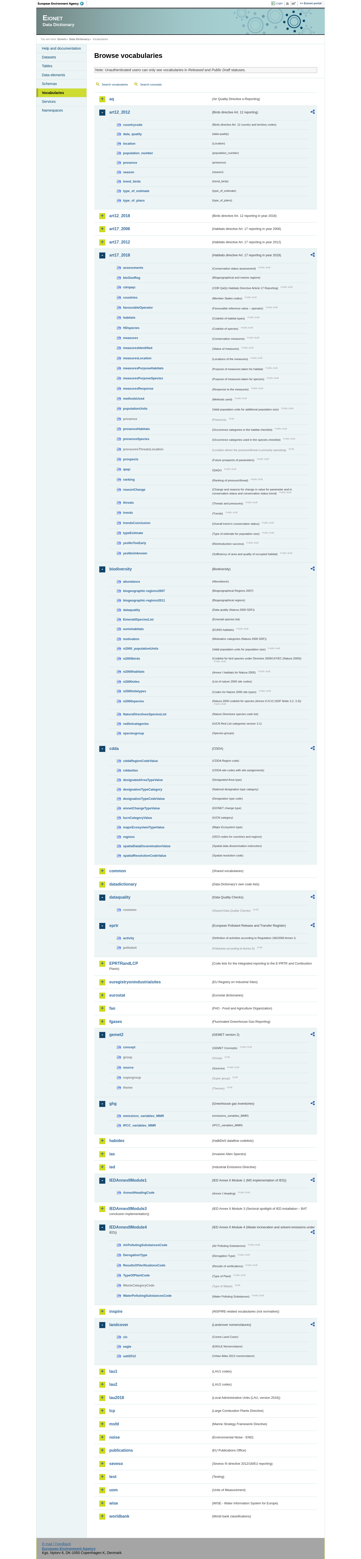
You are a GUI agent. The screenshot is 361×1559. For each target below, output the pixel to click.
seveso (116, 1463)
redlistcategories (136, 724)
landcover (118, 1325)
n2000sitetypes (134, 691)
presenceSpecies (136, 439)
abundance (131, 581)
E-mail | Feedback (56, 1544)
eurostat (117, 995)
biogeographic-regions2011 (144, 600)
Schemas (49, 84)
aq (111, 99)
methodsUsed (133, 398)
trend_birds (132, 181)
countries (130, 297)
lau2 (113, 1384)
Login (279, 3)
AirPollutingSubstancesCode (145, 1245)
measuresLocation (137, 358)
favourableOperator (138, 307)
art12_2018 (119, 216)
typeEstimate (133, 533)
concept (129, 1047)
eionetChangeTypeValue (141, 808)
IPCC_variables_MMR (139, 1125)
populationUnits (135, 408)
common (117, 871)
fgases (115, 1021)
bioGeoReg (131, 278)
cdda (114, 748)
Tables (47, 66)
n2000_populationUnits (140, 648)
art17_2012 (119, 242)
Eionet (61, 39)
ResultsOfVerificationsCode (144, 1265)
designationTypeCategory (142, 789)
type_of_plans (134, 200)
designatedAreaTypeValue (143, 780)
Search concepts (151, 84)
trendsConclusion (136, 523)
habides (116, 1141)
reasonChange (134, 489)
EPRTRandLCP (123, 963)
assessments (133, 268)
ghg (113, 1103)
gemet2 (116, 1034)
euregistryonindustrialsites (135, 982)
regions (129, 837)
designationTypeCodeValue (144, 799)
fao (112, 1008)
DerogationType (135, 1255)
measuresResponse (138, 388)
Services (49, 102)
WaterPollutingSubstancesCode (147, 1295)
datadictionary (123, 884)
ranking (129, 479)
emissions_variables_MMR (143, 1116)
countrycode (132, 125)
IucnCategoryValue (137, 818)
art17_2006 (119, 229)
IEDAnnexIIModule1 (128, 1180)
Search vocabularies (115, 84)
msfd (114, 1424)
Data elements (53, 75)
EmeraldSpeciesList (138, 619)
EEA (62, 3)
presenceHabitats (136, 429)
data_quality (132, 134)
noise (114, 1437)
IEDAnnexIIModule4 (128, 1227)
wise (113, 1503)
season (128, 172)
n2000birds (131, 658)
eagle (127, 1346)
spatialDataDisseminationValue (146, 846)
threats (128, 502)
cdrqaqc (129, 287)
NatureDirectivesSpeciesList (144, 714)
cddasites (130, 770)
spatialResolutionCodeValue (144, 855)
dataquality (131, 610)
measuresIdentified (137, 348)
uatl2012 (129, 1356)
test (112, 1477)
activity (128, 938)
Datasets (49, 57)
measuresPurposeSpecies (143, 378)
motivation (131, 639)
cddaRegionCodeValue (140, 761)
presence (130, 162)
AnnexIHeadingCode (138, 1192)
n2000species (133, 701)
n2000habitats (133, 671)
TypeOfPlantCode (136, 1275)
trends (128, 512)
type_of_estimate (136, 191)
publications (121, 1450)
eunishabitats (133, 629)
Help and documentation (61, 48)
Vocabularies (53, 93)
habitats (129, 317)
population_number (138, 153)
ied (112, 1167)
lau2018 (116, 1398)
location (129, 143)
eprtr (113, 925)
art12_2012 (119, 112)
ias (112, 1154)
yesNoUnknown (135, 553)
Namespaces (52, 110)
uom (113, 1490)
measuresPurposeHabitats (143, 368)
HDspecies (131, 328)
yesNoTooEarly (134, 543)
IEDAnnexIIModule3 (128, 1208)
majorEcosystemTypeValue (143, 827)
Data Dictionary (79, 39)
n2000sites (131, 681)
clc (125, 1337)
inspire (115, 1311)
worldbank (119, 1516)
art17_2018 (119, 255)
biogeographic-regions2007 (144, 591)
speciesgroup (133, 733)
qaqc (127, 469)
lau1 (113, 1371)
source (128, 1067)
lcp (112, 1411)
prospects (130, 459)
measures (130, 338)
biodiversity (120, 569)
